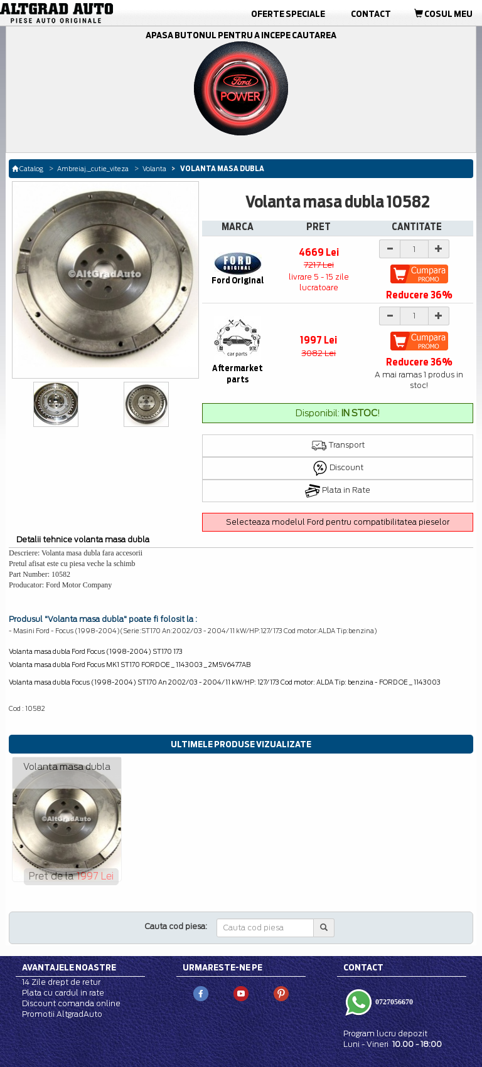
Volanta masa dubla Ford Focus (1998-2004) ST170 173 (96, 651)
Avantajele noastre (69, 967)
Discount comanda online (71, 1003)
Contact (371, 14)
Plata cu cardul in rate (63, 992)
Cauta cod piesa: (176, 926)
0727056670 (393, 1001)
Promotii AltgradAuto (62, 1014)
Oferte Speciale (288, 14)
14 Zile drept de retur (61, 982)
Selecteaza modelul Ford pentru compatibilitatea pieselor (337, 522)
